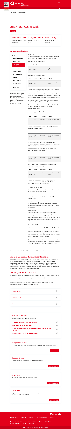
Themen (43, 8)
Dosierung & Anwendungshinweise (18, 65)
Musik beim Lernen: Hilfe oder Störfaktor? (22, 325)
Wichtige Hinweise (17, 74)
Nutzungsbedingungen (42, 417)
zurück (13, 31)
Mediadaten (48, 421)
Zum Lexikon (54, 350)
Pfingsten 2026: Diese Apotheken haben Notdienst (24, 322)
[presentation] (60, 8)
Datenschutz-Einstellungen (16, 421)
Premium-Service (14, 417)
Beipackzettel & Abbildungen (17, 86)
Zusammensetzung (18, 80)
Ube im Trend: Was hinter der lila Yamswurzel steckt (25, 333)
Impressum (23, 417)
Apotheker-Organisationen (30, 421)
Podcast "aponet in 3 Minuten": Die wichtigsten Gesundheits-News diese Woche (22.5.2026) (32, 329)
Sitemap (18, 419)
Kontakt (12, 419)
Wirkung (15, 77)
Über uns (24, 423)
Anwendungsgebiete (18, 58)
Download (52, 417)
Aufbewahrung (16, 61)
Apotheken (21, 8)
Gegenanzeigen (16, 68)
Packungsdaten (17, 83)
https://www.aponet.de (55, 414)
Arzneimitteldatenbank (32, 8)
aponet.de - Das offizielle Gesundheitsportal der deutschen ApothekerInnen (20, 4)
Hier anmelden (54, 400)
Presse (40, 421)
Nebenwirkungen (17, 71)
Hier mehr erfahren (53, 383)
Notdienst (13, 8)
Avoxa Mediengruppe (15, 423)
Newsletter (50, 8)
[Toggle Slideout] (59, 3)
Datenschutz (31, 417)
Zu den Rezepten (53, 366)
